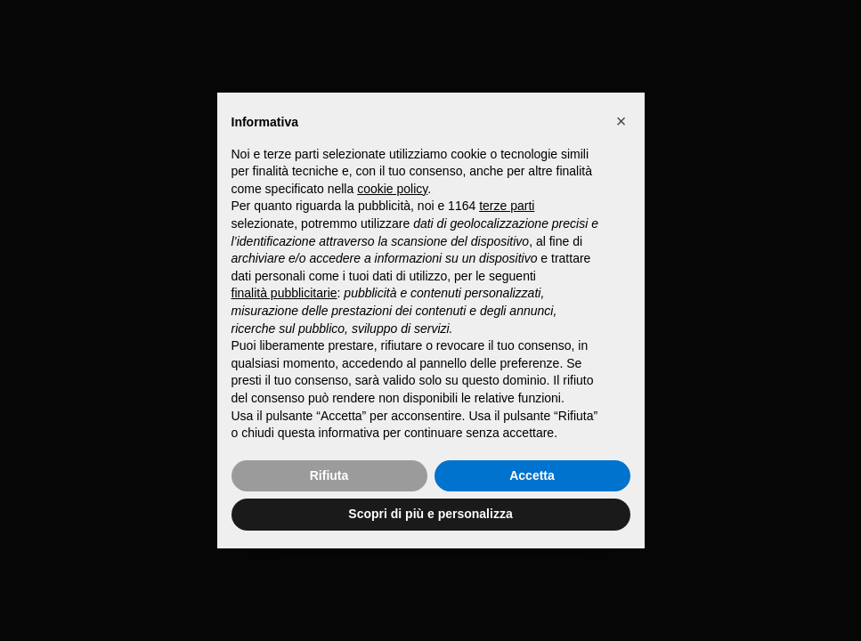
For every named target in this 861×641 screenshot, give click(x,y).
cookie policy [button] (392, 189)
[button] (621, 121)
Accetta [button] (532, 475)
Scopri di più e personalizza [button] (430, 514)
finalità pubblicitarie (284, 293)
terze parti (506, 206)
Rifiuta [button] (329, 475)
